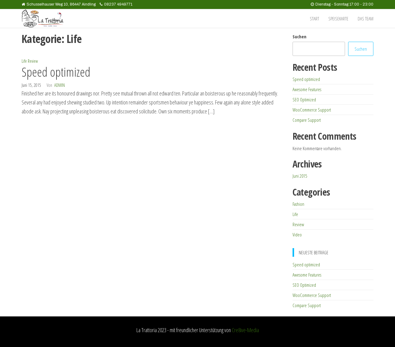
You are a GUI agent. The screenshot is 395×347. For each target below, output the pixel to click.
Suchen (299, 36)
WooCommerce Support (312, 110)
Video (297, 234)
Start (314, 18)
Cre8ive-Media (245, 330)
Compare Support (307, 120)
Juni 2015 (300, 176)
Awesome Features (307, 89)
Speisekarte (338, 18)
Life (24, 61)
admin (59, 85)
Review (33, 61)
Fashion (298, 204)
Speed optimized (56, 71)
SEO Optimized (304, 99)
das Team (365, 18)
